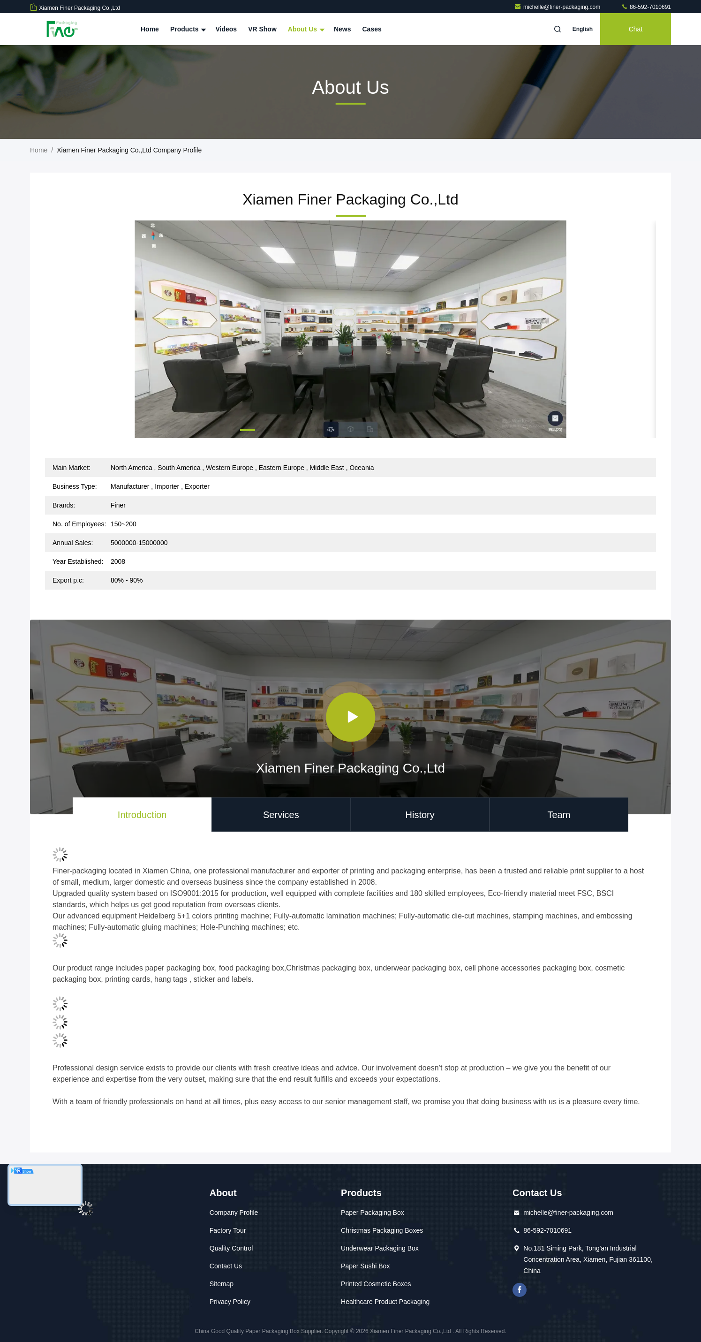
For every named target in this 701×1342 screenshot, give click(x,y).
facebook (520, 1290)
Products (187, 29)
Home (150, 29)
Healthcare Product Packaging (385, 1301)
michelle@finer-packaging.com (558, 7)
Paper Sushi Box (365, 1266)
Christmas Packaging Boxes (382, 1230)
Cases (372, 29)
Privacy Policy (230, 1301)
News (342, 29)
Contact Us (226, 1266)
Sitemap (222, 1284)
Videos (226, 29)
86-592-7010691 (646, 7)
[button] (247, 430)
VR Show (262, 29)
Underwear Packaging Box (380, 1248)
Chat (636, 29)
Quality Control (231, 1248)
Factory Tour (228, 1230)
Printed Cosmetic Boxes (376, 1284)
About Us (305, 29)
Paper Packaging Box (372, 1212)
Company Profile (234, 1212)
